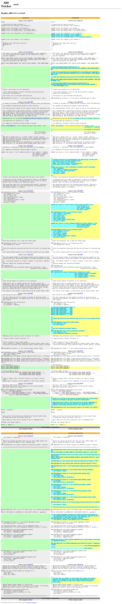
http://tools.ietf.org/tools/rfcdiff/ (32, 602)
